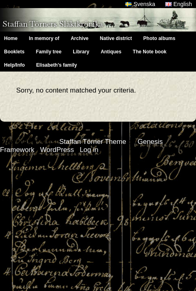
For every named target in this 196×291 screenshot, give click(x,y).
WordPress (57, 150)
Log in (89, 150)
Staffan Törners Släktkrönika (52, 24)
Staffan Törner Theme (92, 142)
